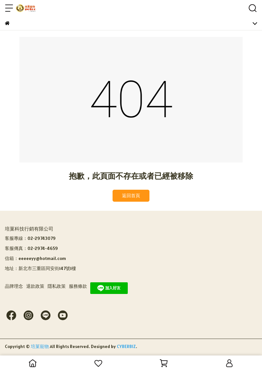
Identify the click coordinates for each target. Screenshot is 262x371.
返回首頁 (131, 195)
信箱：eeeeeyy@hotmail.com (35, 258)
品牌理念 (14, 286)
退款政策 (35, 286)
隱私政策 (57, 286)
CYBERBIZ (126, 346)
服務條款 (78, 286)
